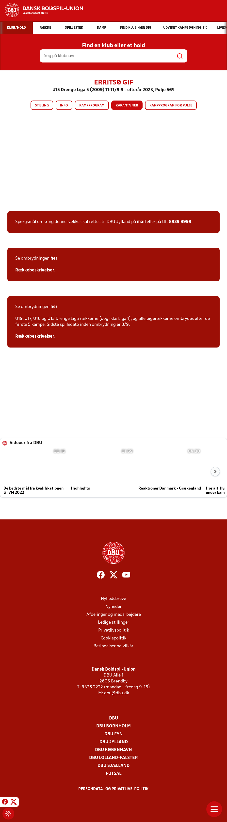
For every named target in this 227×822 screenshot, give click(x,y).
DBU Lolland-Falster (113, 758)
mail (141, 222)
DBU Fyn (113, 734)
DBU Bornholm (113, 726)
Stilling (42, 105)
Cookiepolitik (113, 638)
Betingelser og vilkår (113, 646)
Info (64, 105)
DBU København (113, 750)
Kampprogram (91, 105)
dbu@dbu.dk (116, 693)
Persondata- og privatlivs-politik (113, 789)
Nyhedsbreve (113, 599)
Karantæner (127, 105)
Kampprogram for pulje (170, 105)
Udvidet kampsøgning (185, 27)
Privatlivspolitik (113, 630)
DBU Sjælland (113, 766)
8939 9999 (180, 222)
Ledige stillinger (113, 622)
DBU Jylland (113, 742)
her (53, 258)
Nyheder (113, 607)
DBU (113, 718)
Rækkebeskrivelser (34, 270)
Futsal (113, 774)
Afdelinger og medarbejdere (113, 615)
